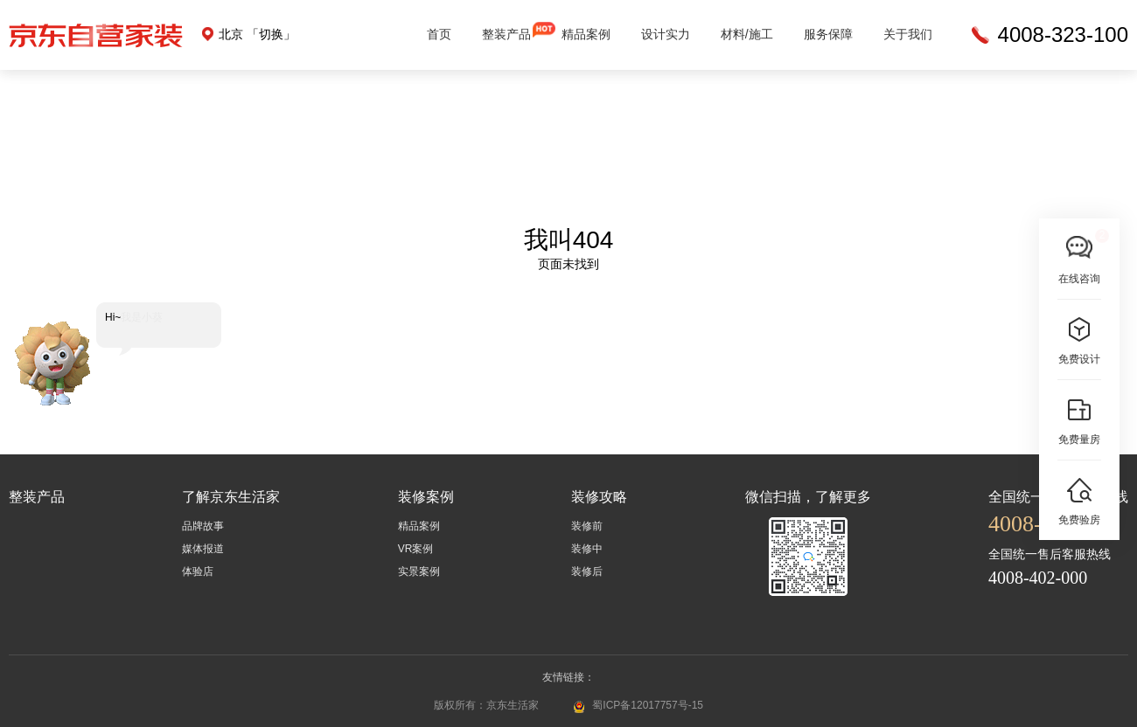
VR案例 (416, 549)
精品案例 (586, 34)
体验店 (197, 571)
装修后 (587, 571)
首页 (439, 34)
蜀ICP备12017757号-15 (647, 705)
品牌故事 (203, 526)
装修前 (587, 526)
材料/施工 (747, 34)
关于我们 (907, 34)
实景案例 (419, 571)
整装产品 (506, 34)
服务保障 (828, 34)
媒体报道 (203, 549)
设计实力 (665, 34)
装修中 (587, 549)
